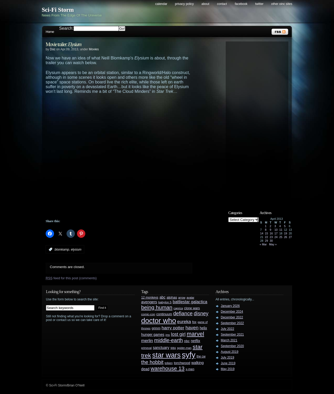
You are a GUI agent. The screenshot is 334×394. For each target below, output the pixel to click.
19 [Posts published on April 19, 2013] (285, 233)
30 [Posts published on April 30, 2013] (271, 240)
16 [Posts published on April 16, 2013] (271, 233)
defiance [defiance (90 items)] (183, 313)
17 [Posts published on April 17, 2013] (276, 233)
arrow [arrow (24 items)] (181, 297)
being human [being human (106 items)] (156, 307)
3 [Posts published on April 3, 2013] (275, 226)
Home (50, 32)
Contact (222, 4)
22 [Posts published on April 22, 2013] (266, 237)
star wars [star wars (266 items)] (166, 355)
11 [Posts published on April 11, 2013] (280, 229)
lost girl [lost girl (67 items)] (178, 334)
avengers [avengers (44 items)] (149, 302)
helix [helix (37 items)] (203, 328)
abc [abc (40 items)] (162, 297)
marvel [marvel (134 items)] (195, 334)
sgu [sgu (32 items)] (173, 348)
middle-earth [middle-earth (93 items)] (168, 340)
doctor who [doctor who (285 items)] (158, 321)
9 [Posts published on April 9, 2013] (270, 229)
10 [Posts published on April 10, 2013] (276, 229)
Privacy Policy (184, 4)
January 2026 (230, 306)
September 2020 (232, 346)
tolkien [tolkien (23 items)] (169, 363)
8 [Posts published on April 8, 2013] (265, 229)
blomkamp (62, 249)
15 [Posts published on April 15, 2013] (266, 233)
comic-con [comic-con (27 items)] (148, 314)
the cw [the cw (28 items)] (200, 356)
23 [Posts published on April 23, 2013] (271, 237)
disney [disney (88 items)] (201, 313)
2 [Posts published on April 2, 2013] (270, 226)
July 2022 (227, 329)
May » (273, 244)
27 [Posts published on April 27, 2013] (290, 237)
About (205, 4)
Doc (52, 49)
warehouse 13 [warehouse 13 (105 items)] (167, 368)
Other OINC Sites (281, 4)
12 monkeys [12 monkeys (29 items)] (149, 297)
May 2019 (228, 369)
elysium (76, 249)
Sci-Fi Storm (58, 10)
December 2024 (232, 311)
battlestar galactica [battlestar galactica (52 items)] (190, 302)
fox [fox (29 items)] (194, 322)
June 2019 (228, 363)
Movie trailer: (63, 44)
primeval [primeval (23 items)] (146, 347)
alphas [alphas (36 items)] (172, 297)
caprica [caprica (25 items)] (178, 308)
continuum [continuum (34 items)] (164, 314)
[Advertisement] (129, 205)
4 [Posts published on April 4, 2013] (280, 226)
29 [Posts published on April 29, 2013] (266, 240)
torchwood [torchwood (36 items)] (182, 363)
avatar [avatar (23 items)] (190, 297)
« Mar (263, 244)
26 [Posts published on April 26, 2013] (285, 237)
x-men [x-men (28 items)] (190, 369)
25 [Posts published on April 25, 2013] (280, 237)
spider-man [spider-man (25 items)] (184, 347)
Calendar (161, 4)
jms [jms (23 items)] (167, 334)
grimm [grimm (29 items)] (156, 328)
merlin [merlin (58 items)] (147, 340)
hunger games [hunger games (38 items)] (152, 334)
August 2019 (229, 352)
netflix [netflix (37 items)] (195, 341)
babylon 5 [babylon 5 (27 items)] (164, 302)
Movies (94, 49)
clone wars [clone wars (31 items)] (192, 308)
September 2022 (232, 323)
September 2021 (232, 334)
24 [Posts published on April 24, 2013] (276, 237)
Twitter (259, 4)
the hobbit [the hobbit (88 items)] (152, 362)
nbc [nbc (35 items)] (187, 341)
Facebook (241, 4)
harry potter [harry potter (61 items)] (173, 327)
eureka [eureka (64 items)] (184, 321)
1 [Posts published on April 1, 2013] (265, 226)
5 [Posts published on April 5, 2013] (284, 226)
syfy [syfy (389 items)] (188, 354)
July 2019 (227, 357)
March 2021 (229, 340)
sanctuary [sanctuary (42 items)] (161, 347)
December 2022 (232, 317)
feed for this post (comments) (71, 278)
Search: (66, 28)
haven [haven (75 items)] (192, 327)
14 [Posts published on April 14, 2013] (261, 233)
